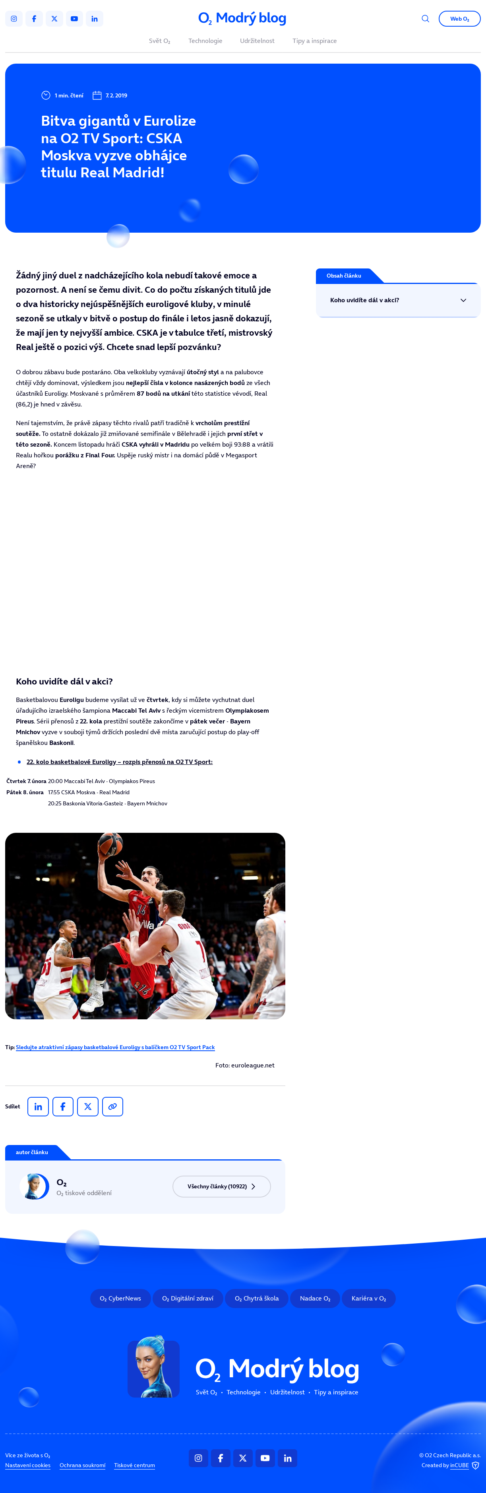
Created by (451, 1465)
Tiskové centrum (134, 1465)
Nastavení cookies (27, 1465)
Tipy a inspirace (314, 41)
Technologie (205, 41)
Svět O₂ (159, 41)
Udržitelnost (257, 41)
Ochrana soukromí (82, 1465)
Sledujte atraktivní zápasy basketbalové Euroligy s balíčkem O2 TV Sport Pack (115, 1047)
